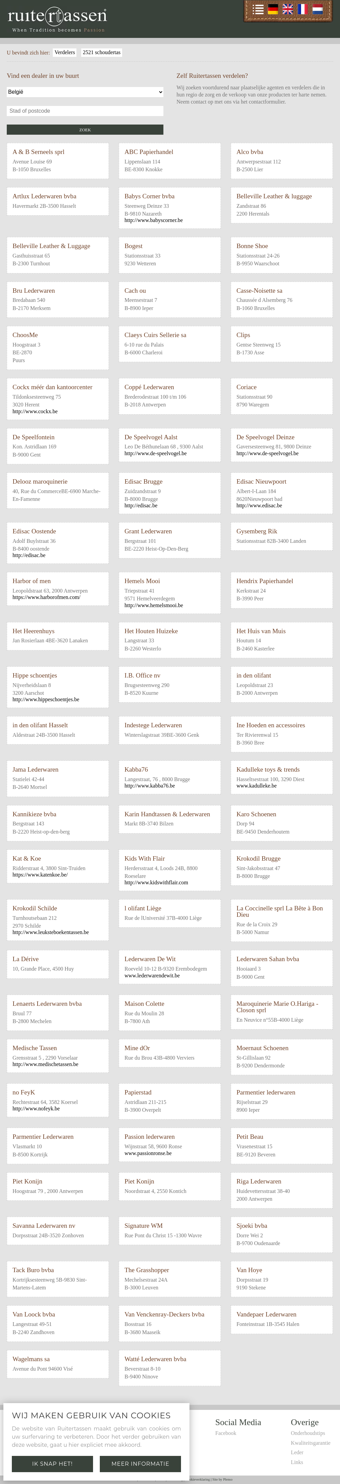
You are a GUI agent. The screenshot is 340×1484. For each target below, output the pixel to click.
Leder (297, 1452)
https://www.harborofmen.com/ (47, 597)
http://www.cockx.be (35, 411)
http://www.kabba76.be (149, 786)
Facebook (225, 1433)
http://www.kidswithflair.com (156, 882)
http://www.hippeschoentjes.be (46, 699)
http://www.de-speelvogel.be (155, 453)
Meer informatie (140, 1464)
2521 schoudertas (102, 52)
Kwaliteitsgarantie (311, 1443)
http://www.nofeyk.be (36, 1108)
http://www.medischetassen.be (45, 1064)
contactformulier (267, 102)
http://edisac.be (140, 505)
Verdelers (64, 52)
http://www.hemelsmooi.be (153, 605)
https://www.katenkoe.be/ (40, 875)
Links (297, 1462)
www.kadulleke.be (256, 786)
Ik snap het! (52, 1464)
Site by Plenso (222, 1479)
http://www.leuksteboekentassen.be (51, 932)
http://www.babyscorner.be (153, 220)
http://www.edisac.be (259, 505)
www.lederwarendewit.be (152, 975)
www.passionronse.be (148, 1153)
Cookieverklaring (197, 1479)
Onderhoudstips (308, 1433)
